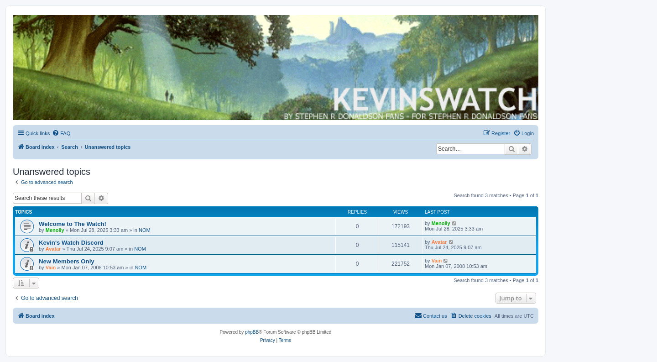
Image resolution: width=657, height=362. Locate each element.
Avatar (53, 249)
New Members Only (66, 261)
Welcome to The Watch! (72, 223)
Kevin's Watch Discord (71, 242)
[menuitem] (61, 133)
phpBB (252, 332)
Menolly (55, 230)
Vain (51, 267)
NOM (145, 230)
